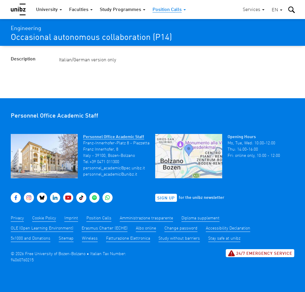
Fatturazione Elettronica (128, 238)
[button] (277, 10)
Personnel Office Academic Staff (113, 137)
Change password (180, 228)
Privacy (17, 218)
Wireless (90, 238)
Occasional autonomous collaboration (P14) (91, 38)
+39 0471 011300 (104, 162)
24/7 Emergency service (260, 253)
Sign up (166, 198)
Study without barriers (179, 238)
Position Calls (98, 218)
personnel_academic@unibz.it (110, 174)
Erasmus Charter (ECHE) (104, 228)
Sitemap (66, 238)
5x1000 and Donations (30, 238)
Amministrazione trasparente (146, 218)
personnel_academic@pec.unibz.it (114, 168)
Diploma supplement (200, 218)
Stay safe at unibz (224, 238)
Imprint (71, 218)
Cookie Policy (44, 218)
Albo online (146, 228)
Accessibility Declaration (228, 228)
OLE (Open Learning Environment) (42, 228)
